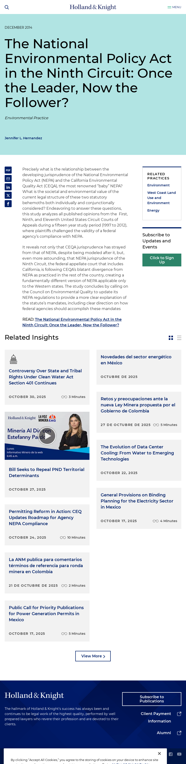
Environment (158, 185)
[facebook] (170, 754)
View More (91, 656)
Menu (176, 7)
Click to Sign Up (162, 260)
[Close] (159, 759)
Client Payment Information (156, 717)
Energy (153, 210)
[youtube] (179, 754)
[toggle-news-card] (171, 338)
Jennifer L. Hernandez (23, 138)
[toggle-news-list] (179, 338)
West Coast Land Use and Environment (161, 198)
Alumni (164, 733)
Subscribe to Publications (152, 699)
